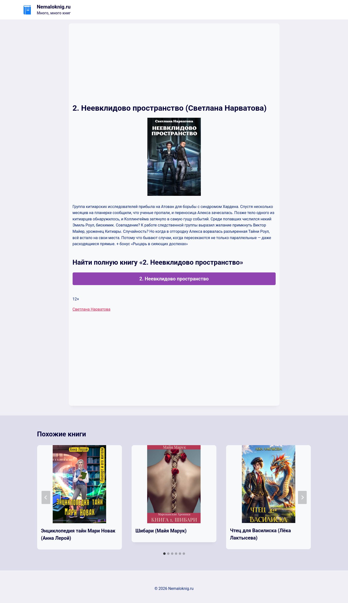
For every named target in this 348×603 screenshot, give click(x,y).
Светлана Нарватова (91, 309)
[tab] (164, 553)
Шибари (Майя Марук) (161, 531)
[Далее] (302, 497)
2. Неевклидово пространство (174, 279)
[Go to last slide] (46, 497)
